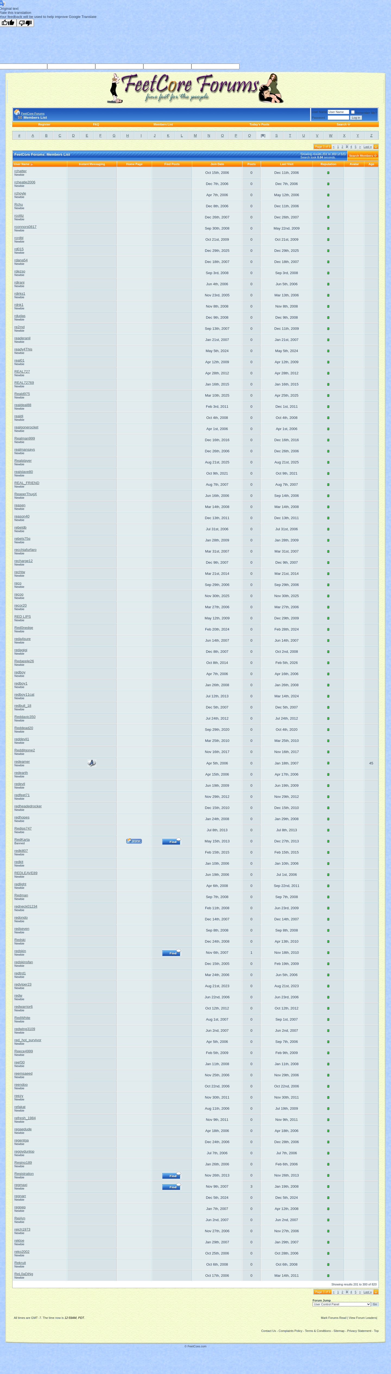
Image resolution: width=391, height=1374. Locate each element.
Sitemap (338, 1330)
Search (342, 124)
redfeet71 (22, 795)
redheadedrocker (28, 806)
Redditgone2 (24, 750)
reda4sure (22, 639)
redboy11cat (24, 694)
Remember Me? (364, 112)
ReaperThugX (25, 494)
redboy (20, 672)
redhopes (22, 817)
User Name (319, 112)
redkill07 (21, 851)
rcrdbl (18, 238)
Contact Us (268, 1330)
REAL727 (22, 371)
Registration (24, 1174)
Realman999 (24, 438)
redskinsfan (23, 962)
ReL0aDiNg (23, 1274)
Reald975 (22, 394)
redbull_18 (22, 706)
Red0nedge (23, 628)
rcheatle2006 (24, 182)
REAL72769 (24, 383)
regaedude (23, 1129)
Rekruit (20, 1263)
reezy (18, 1096)
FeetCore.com (197, 1346)
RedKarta (22, 839)
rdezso (19, 271)
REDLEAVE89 (25, 873)
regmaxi (20, 1185)
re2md (19, 327)
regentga (21, 1140)
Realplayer (23, 461)
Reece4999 (23, 1051)
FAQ (96, 124)
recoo (18, 594)
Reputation (328, 164)
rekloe (19, 1240)
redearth (21, 773)
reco (17, 583)
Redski (20, 940)
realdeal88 (22, 405)
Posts (252, 164)
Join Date (217, 164)
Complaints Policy (290, 1330)
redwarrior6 (23, 1007)
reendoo (21, 1085)
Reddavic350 (25, 717)
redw (18, 995)
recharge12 (23, 561)
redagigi (20, 650)
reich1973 (22, 1229)
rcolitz (19, 216)
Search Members (361, 155)
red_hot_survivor (27, 1040)
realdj (18, 416)
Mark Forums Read (333, 1317)
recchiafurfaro (25, 550)
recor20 (20, 605)
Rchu (18, 204)
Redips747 (23, 828)
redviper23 (22, 984)
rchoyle (20, 193)
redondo (21, 917)
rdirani (19, 282)
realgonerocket (26, 427)
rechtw (19, 572)
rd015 (19, 249)
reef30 (19, 1062)
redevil (19, 784)
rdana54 (21, 260)
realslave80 (23, 472)
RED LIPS (22, 616)
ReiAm (19, 1218)
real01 (19, 360)
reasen (20, 505)
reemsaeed (23, 1073)
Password (318, 117)
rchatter (20, 171)
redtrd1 (20, 973)
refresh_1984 (25, 1118)
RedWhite (22, 1018)
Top (376, 1330)
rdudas (20, 316)
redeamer (22, 762)
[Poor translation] (25, 23)
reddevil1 (21, 739)
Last (368, 146)
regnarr (20, 1196)
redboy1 (20, 683)
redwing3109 (24, 1029)
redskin (20, 951)
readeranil (22, 338)
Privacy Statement (359, 1330)
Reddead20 (23, 728)
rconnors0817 (25, 227)
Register (44, 124)
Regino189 (23, 1162)
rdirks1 (19, 293)
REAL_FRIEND (26, 483)
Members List (163, 124)
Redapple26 (24, 661)
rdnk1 (18, 305)
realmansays (24, 449)
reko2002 (22, 1252)
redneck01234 (25, 906)
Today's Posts (259, 124)
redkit (18, 862)
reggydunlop (24, 1151)
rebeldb (20, 527)
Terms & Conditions (318, 1330)
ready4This (23, 349)
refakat (20, 1107)
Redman (21, 895)
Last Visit (287, 164)
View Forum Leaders (362, 1317)
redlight (20, 884)
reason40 (22, 516)
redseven (21, 929)
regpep (20, 1207)
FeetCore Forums (33, 113)
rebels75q (22, 539)
